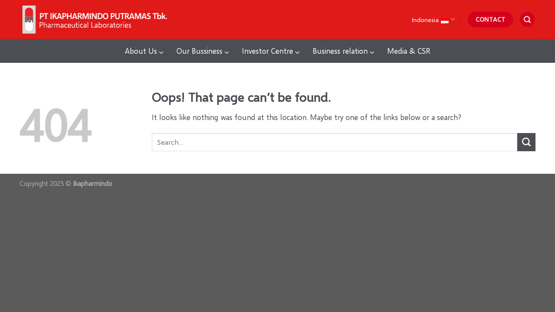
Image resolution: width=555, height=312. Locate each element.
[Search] (527, 19)
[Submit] (526, 142)
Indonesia (432, 19)
